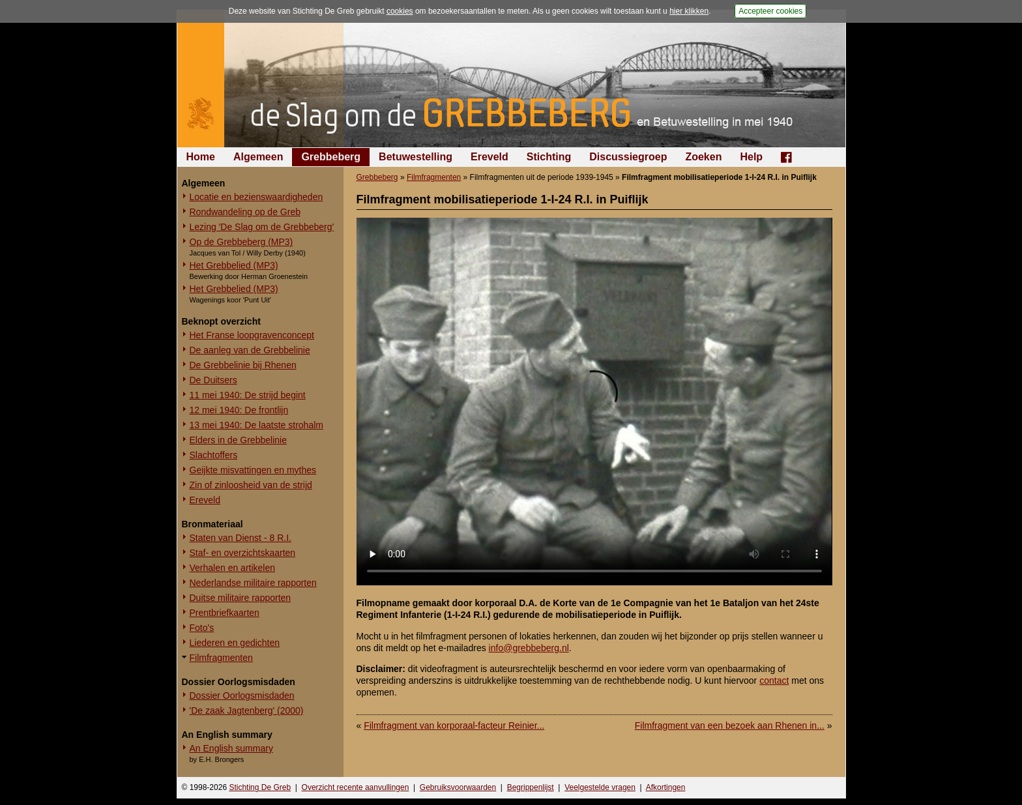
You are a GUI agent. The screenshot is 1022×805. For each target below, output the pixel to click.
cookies (400, 11)
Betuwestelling (415, 156)
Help (751, 156)
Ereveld (489, 156)
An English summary (231, 748)
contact (774, 680)
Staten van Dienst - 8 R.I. (240, 538)
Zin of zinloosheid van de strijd (251, 485)
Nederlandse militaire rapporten (253, 583)
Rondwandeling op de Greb (245, 212)
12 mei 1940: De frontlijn (239, 410)
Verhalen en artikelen (233, 568)
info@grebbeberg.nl (529, 648)
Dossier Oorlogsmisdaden (242, 695)
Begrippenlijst (530, 787)
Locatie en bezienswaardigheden (256, 197)
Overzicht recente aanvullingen (355, 787)
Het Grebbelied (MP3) (234, 265)
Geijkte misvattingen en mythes (253, 470)
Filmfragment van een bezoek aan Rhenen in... (730, 725)
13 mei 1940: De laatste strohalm (256, 425)
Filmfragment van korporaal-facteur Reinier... (454, 725)
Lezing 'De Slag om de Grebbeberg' (262, 227)
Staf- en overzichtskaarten (243, 553)
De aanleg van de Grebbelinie (250, 350)
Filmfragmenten (221, 657)
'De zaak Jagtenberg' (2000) (247, 710)
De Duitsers (213, 380)
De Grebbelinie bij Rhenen (243, 365)
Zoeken (703, 156)
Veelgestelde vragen (599, 787)
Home (200, 156)
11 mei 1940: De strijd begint (248, 395)
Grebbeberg (330, 156)
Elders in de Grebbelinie (238, 440)
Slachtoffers (214, 455)
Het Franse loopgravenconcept (252, 335)
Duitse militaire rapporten (240, 598)
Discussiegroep (628, 156)
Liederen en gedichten (235, 642)
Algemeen (258, 156)
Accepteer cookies (770, 11)
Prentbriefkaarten (224, 612)
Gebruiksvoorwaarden (458, 787)
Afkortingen (666, 787)
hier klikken (688, 11)
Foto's (202, 627)
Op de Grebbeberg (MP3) (241, 242)
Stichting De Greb (260, 787)
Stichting (549, 156)
